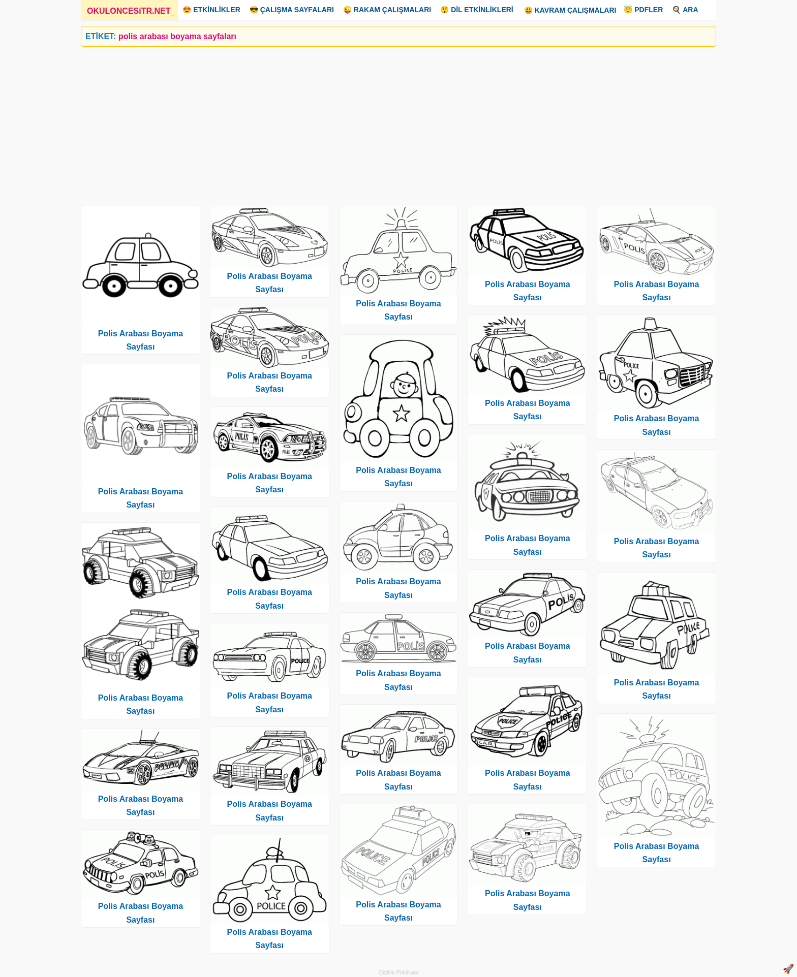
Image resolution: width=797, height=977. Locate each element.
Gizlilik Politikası (399, 972)
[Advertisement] (386, 122)
